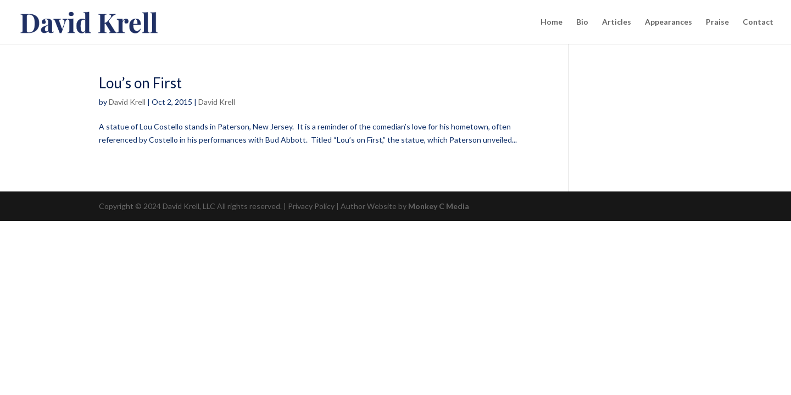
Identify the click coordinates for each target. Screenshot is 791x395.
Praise (717, 22)
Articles (616, 22)
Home (551, 22)
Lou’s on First (140, 83)
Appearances (668, 22)
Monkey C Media (438, 206)
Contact (758, 22)
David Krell (127, 101)
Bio (582, 22)
